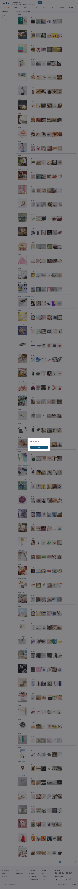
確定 (39, 447)
